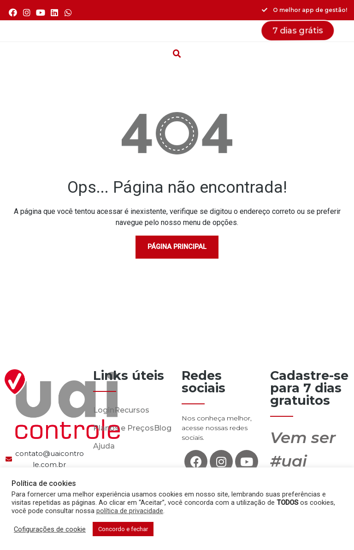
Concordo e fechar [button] (123, 529)
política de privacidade (129, 511)
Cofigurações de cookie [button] (50, 529)
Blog (162, 428)
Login (103, 410)
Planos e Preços (123, 428)
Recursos (131, 410)
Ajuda (104, 446)
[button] (177, 31)
